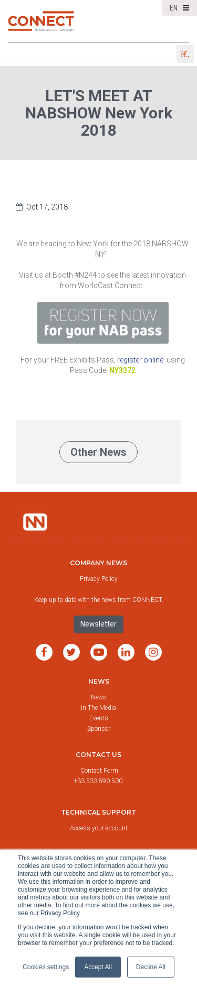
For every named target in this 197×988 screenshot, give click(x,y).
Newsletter (98, 624)
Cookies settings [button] (46, 967)
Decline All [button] (150, 967)
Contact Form (100, 770)
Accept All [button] (98, 967)
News (98, 681)
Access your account (99, 828)
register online (140, 360)
